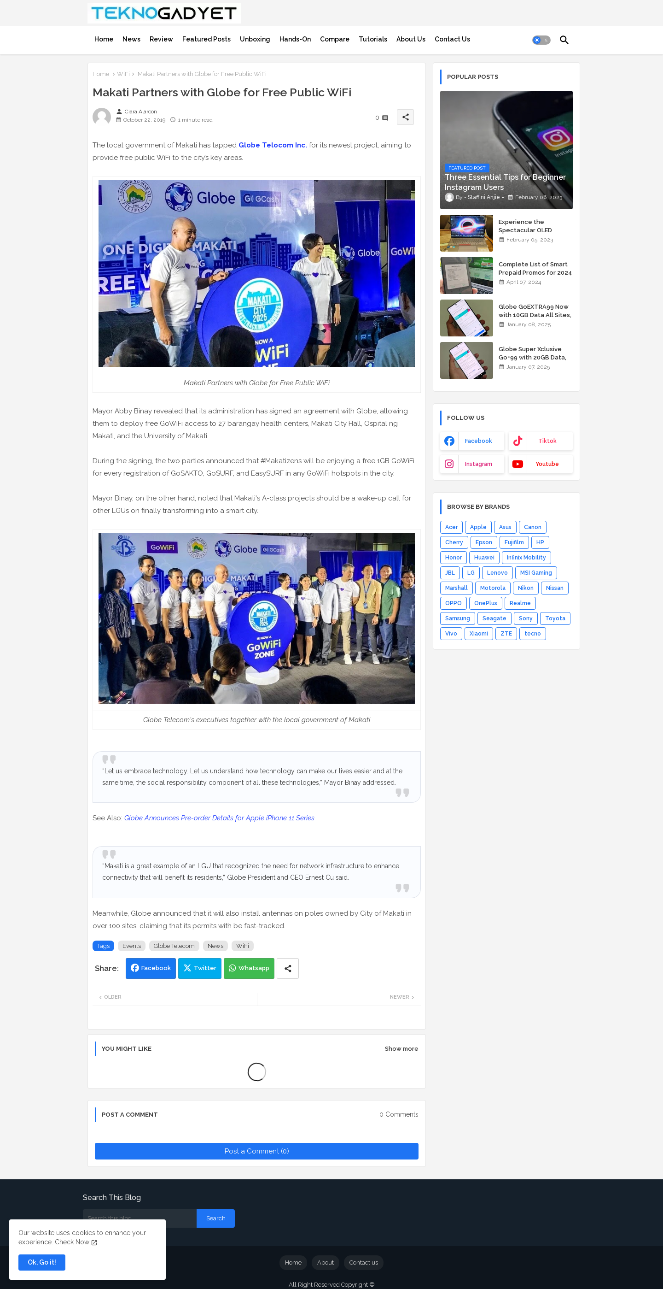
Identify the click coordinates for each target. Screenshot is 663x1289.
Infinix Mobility (526, 557)
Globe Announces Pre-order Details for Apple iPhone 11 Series (219, 818)
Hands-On (295, 39)
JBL (450, 573)
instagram (478, 464)
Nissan (555, 588)
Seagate (494, 618)
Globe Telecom (174, 945)
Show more (402, 1048)
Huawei (484, 557)
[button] (541, 40)
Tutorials (373, 39)
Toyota (555, 618)
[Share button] (288, 968)
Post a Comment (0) (257, 1151)
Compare (334, 39)
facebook (478, 441)
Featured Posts (206, 39)
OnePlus (485, 603)
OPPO (453, 603)
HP (540, 542)
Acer (451, 527)
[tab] (104, 39)
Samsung (457, 618)
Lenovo (497, 573)
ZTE (506, 633)
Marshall (456, 588)
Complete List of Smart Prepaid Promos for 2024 (535, 268)
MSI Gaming (536, 573)
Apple (478, 527)
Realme (520, 603)
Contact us (363, 1262)
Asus (505, 527)
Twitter (205, 968)
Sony (526, 618)
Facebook (156, 968)
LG (471, 573)
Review (161, 39)
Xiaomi (479, 633)
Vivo (451, 633)
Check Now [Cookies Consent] (72, 1242)
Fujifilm (514, 542)
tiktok (547, 441)
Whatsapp (253, 968)
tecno (532, 633)
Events (131, 945)
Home (103, 39)
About (325, 1262)
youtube (547, 464)
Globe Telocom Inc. (272, 145)
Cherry (454, 542)
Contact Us (452, 39)
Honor (453, 557)
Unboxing (255, 39)
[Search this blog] (140, 1218)
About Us (410, 39)
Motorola (493, 588)
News (131, 39)
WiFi (123, 74)
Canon (532, 527)
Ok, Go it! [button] (42, 1262)
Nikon (526, 588)
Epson (484, 542)
